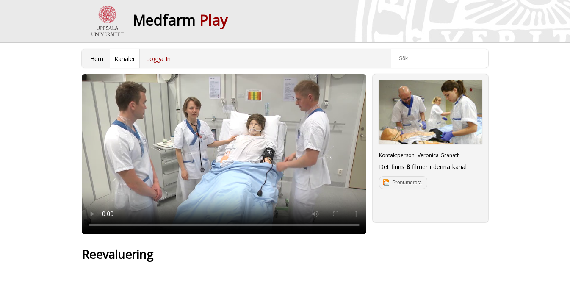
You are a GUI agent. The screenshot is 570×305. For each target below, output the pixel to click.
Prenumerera (407, 183)
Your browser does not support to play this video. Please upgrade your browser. (224, 154)
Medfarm (180, 20)
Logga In (158, 59)
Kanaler (124, 59)
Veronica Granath (439, 155)
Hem (96, 59)
